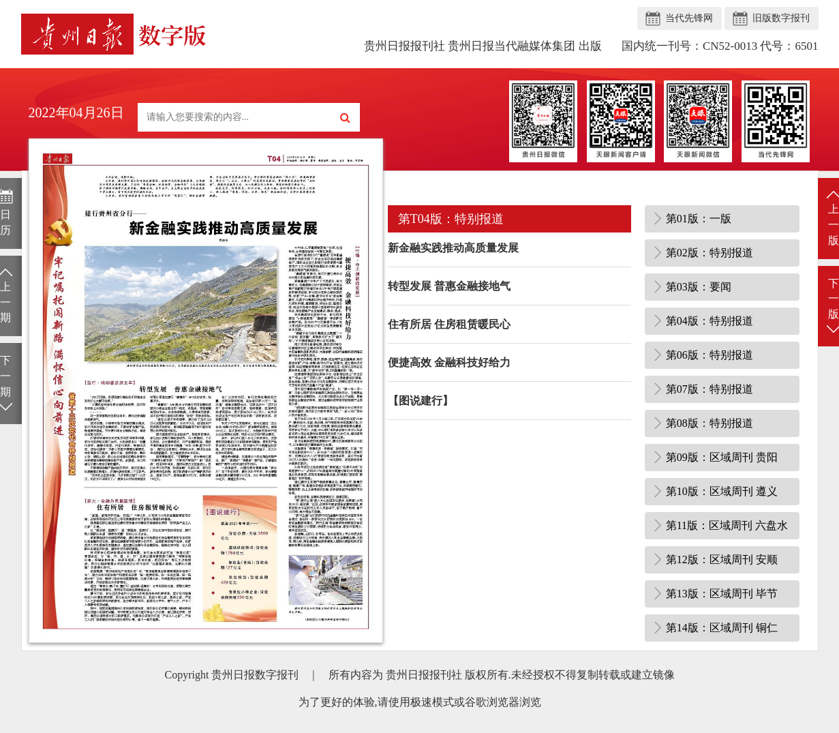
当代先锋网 (689, 18)
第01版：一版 (698, 218)
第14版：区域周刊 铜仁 (722, 627)
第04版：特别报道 (709, 321)
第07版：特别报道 (709, 389)
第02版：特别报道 (709, 252)
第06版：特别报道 (709, 355)
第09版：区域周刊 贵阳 (722, 457)
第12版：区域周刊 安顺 (722, 559)
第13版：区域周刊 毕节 (722, 593)
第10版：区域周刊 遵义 (722, 491)
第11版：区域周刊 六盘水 (727, 525)
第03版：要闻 (698, 287)
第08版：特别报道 (709, 423)
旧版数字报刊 (781, 18)
